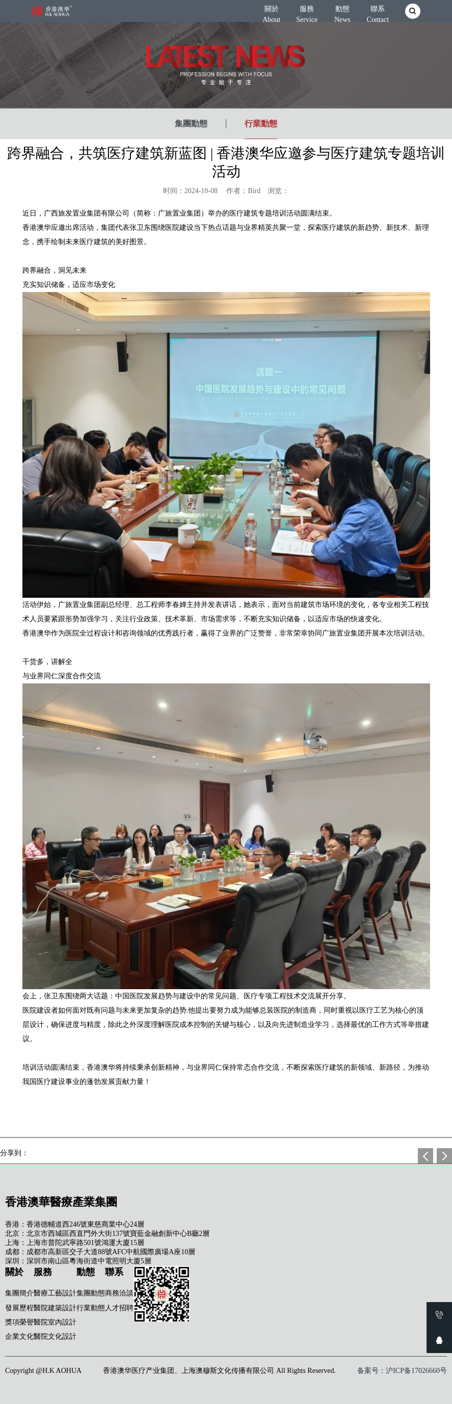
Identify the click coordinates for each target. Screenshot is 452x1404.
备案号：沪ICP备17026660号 (402, 1370)
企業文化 (19, 1336)
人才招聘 (119, 1308)
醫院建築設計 (55, 1308)
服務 (307, 12)
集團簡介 (19, 1293)
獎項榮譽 (19, 1322)
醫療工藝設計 (55, 1293)
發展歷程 (19, 1308)
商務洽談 (119, 1293)
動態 (342, 12)
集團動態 (191, 123)
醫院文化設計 (55, 1336)
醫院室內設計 (55, 1322)
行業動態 (261, 123)
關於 (271, 12)
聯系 (377, 12)
